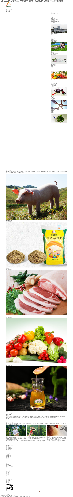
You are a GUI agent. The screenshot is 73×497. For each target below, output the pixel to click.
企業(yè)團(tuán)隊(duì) (54, 19)
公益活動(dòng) (53, 84)
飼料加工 (52, 34)
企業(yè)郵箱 (8, 10)
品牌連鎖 (52, 112)
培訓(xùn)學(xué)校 (54, 41)
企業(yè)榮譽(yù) (53, 20)
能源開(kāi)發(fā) (53, 38)
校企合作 (52, 99)
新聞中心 (52, 51)
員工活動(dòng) (53, 85)
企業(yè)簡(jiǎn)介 (53, 14)
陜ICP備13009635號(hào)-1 (34, 491)
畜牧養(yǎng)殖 (53, 35)
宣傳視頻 (52, 80)
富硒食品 (52, 39)
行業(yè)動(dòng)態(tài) (54, 53)
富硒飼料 (52, 66)
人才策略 (52, 97)
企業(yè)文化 (53, 79)
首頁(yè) (52, 12)
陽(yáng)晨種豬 (53, 65)
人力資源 (52, 96)
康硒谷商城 (8, 11)
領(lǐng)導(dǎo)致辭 (54, 17)
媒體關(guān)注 (53, 54)
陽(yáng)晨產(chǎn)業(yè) (55, 33)
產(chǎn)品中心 (53, 64)
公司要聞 (52, 52)
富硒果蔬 (52, 68)
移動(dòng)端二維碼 (9, 9)
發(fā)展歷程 (53, 22)
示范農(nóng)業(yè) (9, 448)
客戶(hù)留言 (53, 113)
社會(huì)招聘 (53, 98)
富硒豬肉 (52, 67)
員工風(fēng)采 (53, 86)
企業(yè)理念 (53, 18)
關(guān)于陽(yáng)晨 (54, 13)
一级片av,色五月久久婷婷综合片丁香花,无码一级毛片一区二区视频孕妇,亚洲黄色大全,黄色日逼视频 (31, 1)
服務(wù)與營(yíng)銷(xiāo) (55, 109)
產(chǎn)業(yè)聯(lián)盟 (54, 40)
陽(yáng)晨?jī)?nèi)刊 (54, 83)
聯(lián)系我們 (53, 23)
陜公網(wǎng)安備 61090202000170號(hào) (46, 491)
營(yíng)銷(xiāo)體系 (54, 110)
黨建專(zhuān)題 (8, 465)
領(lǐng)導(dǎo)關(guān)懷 (55, 21)
